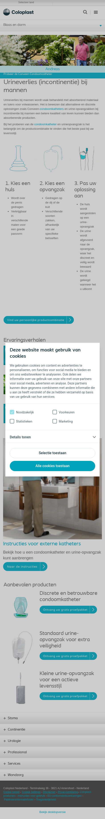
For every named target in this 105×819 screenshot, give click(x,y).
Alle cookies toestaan (52, 466)
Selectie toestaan (52, 453)
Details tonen (20, 437)
